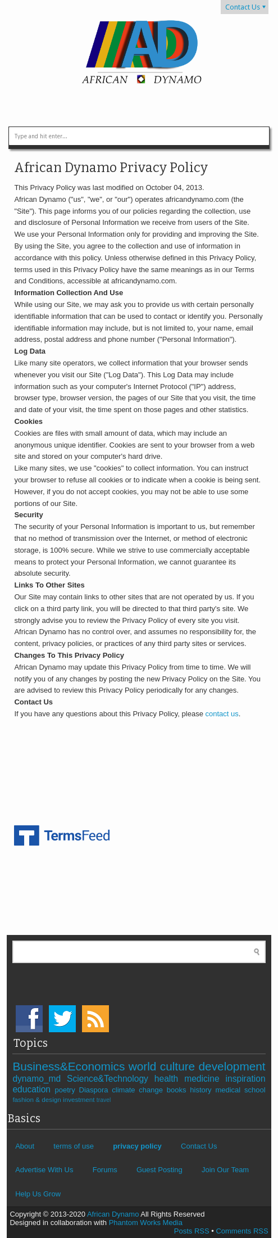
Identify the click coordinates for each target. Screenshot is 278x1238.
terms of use (73, 1146)
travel (104, 1100)
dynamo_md (39, 1078)
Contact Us (242, 7)
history (202, 1090)
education (33, 1089)
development (232, 1066)
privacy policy (137, 1146)
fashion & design (37, 1099)
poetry (67, 1090)
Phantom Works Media (146, 1222)
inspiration (246, 1078)
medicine (204, 1078)
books (178, 1090)
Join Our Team (225, 1169)
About (24, 1146)
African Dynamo (113, 1214)
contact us (222, 714)
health (169, 1078)
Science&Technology (110, 1078)
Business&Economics (70, 1066)
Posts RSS (191, 1231)
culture (179, 1066)
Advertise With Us (44, 1169)
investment (80, 1099)
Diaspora (95, 1090)
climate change (139, 1090)
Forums (105, 1169)
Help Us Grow (38, 1194)
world (144, 1066)
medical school (240, 1090)
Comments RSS (242, 1231)
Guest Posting (159, 1169)
